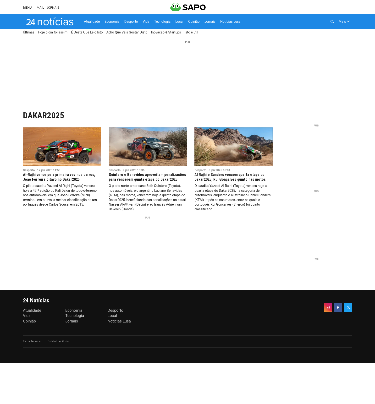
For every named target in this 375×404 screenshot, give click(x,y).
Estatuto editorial (58, 341)
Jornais (52, 7)
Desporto (29, 170)
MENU (27, 7)
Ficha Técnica (31, 341)
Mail (40, 7)
